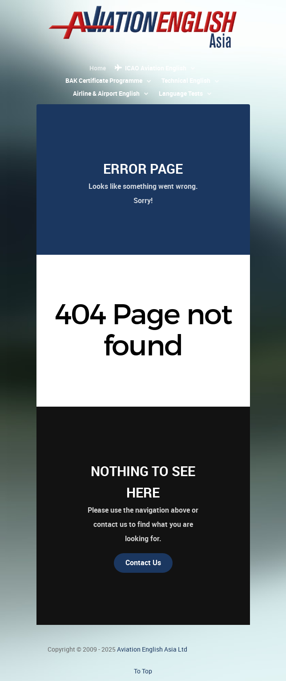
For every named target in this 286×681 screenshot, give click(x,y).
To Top (143, 671)
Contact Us (143, 563)
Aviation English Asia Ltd (152, 649)
